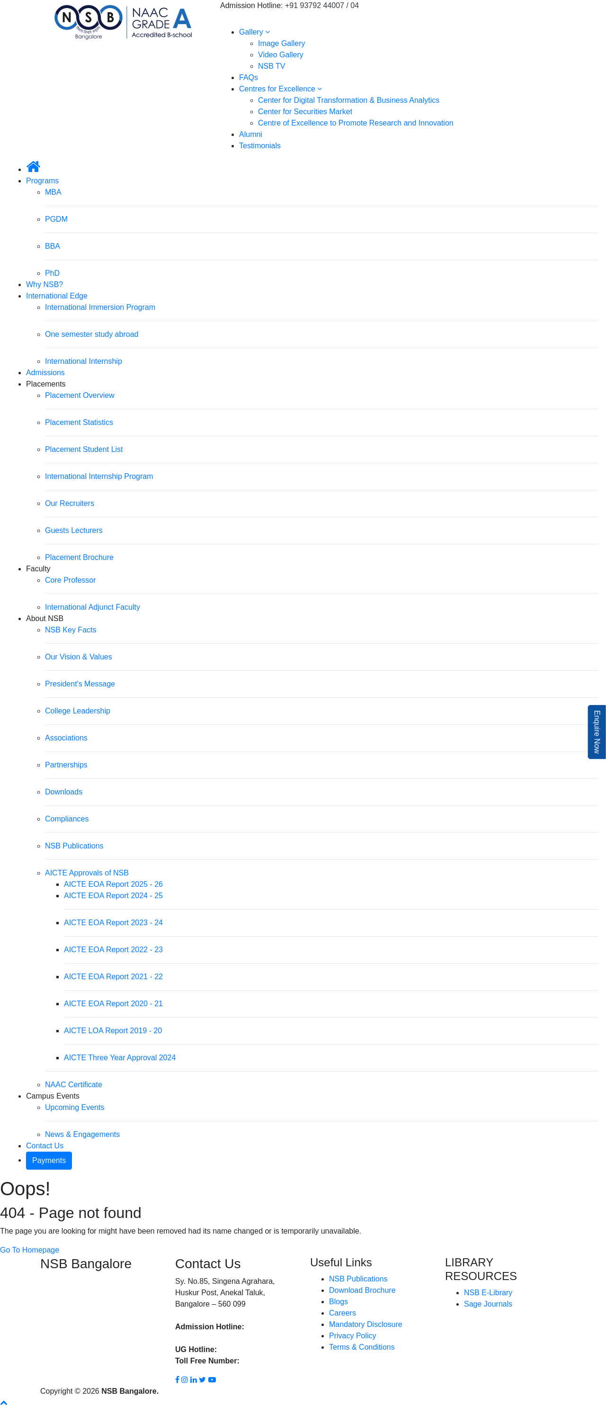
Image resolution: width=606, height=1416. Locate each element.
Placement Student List (84, 449)
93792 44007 (268, 1327)
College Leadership (77, 711)
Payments (49, 1160)
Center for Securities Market (305, 112)
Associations (66, 738)
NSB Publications (74, 846)
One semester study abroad (91, 334)
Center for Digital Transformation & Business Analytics (348, 100)
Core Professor (70, 580)
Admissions (45, 373)
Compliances (67, 819)
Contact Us (44, 1146)
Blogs (338, 1302)
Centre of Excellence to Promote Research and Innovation (356, 123)
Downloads (63, 792)
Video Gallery (280, 55)
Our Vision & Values (78, 657)
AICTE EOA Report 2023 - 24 (113, 923)
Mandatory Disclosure (365, 1324)
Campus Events (53, 1096)
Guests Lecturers (74, 530)
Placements (46, 384)
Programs (42, 181)
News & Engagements (82, 1134)
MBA (53, 192)
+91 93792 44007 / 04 (322, 5)
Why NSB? (44, 284)
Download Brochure (362, 1290)
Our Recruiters (69, 503)
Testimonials (260, 146)
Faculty (38, 569)
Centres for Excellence (280, 89)
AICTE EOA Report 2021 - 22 (113, 977)
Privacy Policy (352, 1336)
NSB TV (271, 66)
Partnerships (66, 765)
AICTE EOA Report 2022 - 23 (113, 950)
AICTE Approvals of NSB (87, 873)
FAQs (248, 77)
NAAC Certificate (73, 1085)
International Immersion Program (100, 307)
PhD (52, 273)
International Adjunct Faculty (92, 607)
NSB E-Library (488, 1293)
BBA (52, 246)
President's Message (80, 684)
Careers (342, 1313)
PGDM (56, 219)
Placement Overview (80, 395)
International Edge (57, 296)
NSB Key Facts (70, 630)
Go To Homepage (29, 1250)
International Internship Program (99, 476)
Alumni (250, 134)
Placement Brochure (79, 557)
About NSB (44, 618)
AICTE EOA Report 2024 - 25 (113, 896)
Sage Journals (488, 1304)
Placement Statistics (79, 422)
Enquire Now (597, 732)
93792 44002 (240, 1349)
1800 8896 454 (266, 1361)
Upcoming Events (74, 1107)
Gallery (254, 32)
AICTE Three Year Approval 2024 (120, 1058)
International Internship (83, 361)
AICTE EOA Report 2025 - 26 (113, 884)
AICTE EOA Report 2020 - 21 (113, 1004)
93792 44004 (197, 1338)
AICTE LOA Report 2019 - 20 (113, 1031)
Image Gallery (281, 43)
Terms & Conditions (362, 1347)
